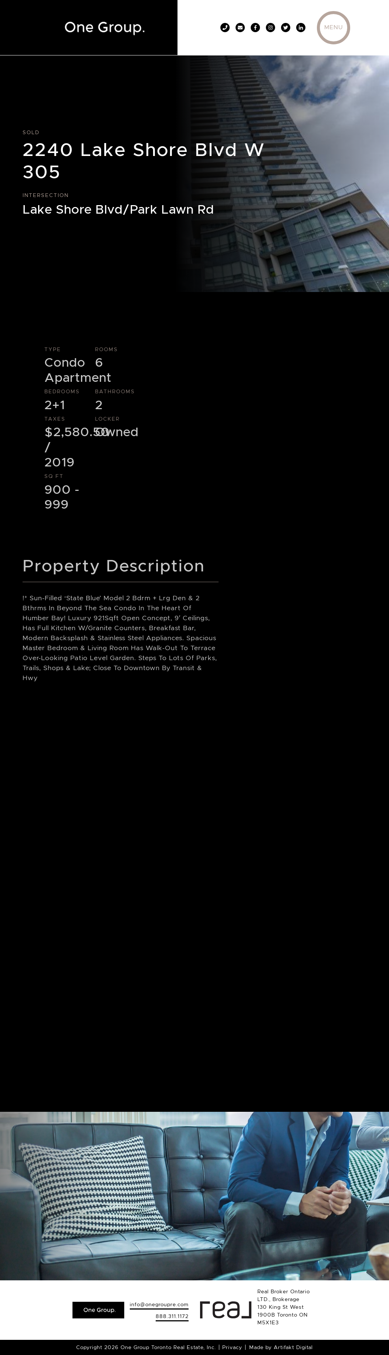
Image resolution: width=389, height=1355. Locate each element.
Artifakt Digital (293, 1347)
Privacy (232, 1347)
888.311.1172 (172, 1316)
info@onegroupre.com (159, 1304)
